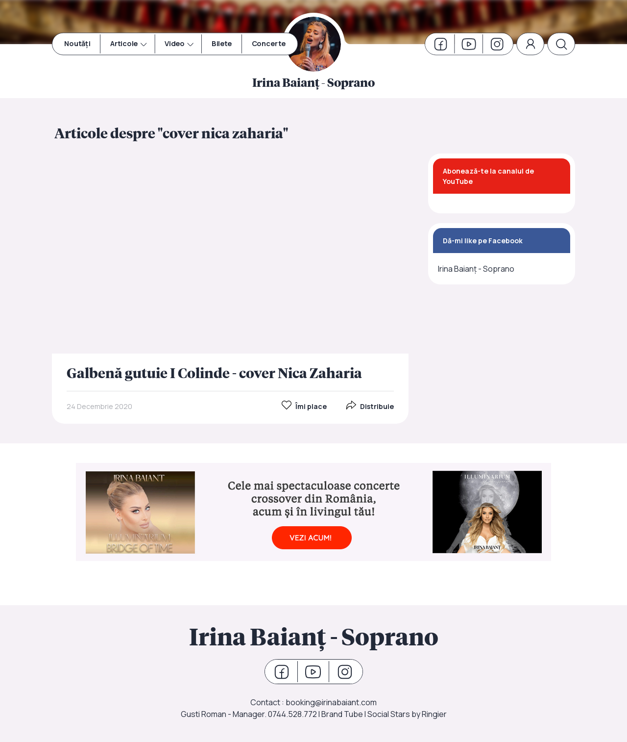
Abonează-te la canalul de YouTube (488, 176)
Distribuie (370, 406)
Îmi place (304, 406)
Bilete (222, 44)
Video (175, 44)
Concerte (269, 44)
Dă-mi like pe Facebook (483, 240)
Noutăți (77, 44)
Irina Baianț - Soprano (476, 268)
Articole (124, 44)
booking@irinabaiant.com (331, 702)
